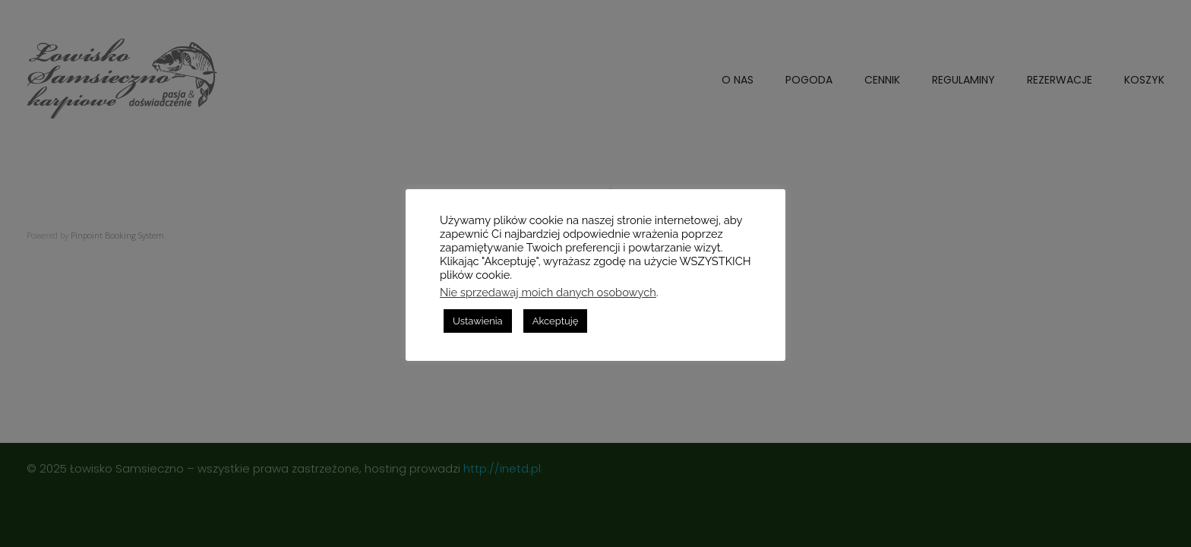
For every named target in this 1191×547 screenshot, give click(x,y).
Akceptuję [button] (555, 321)
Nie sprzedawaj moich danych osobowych (548, 292)
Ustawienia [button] (478, 321)
